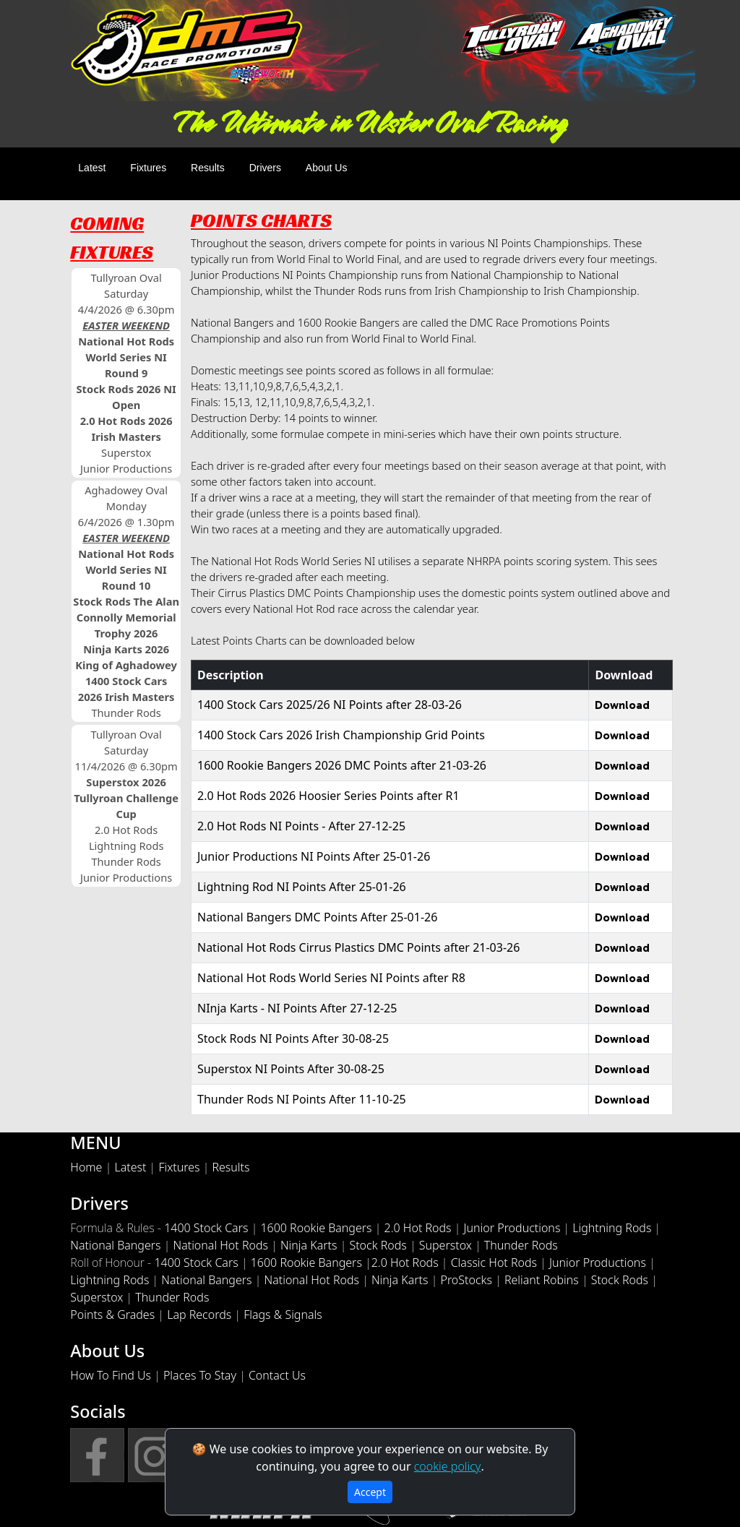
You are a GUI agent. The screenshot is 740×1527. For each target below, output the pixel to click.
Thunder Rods (521, 1245)
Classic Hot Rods (494, 1262)
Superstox (445, 1245)
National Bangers (115, 1245)
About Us (327, 167)
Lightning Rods (611, 1228)
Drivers (265, 167)
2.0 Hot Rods (418, 1228)
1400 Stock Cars (206, 1228)
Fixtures (148, 167)
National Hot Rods (220, 1245)
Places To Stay (199, 1375)
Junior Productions (512, 1228)
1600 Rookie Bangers (315, 1228)
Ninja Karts (308, 1245)
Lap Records (199, 1314)
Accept (370, 1492)
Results (208, 167)
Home (86, 1167)
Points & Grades (112, 1314)
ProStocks (465, 1280)
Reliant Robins (541, 1280)
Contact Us (277, 1375)
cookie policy (447, 1466)
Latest (92, 167)
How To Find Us (110, 1375)
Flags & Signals (283, 1314)
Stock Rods (377, 1245)
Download (622, 705)
